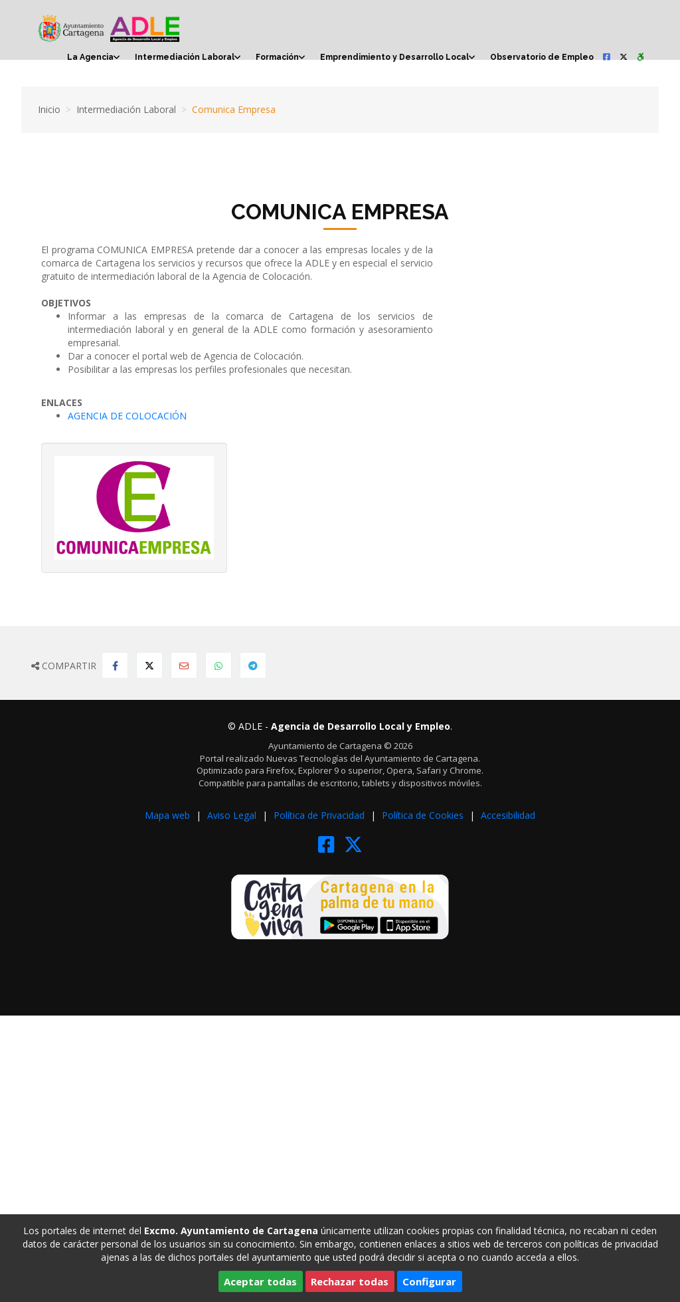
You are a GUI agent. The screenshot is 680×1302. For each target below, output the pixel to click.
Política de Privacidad (320, 815)
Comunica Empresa (234, 109)
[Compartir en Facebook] (115, 665)
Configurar (429, 1281)
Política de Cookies (424, 815)
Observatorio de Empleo (542, 57)
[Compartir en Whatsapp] (218, 665)
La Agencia (90, 57)
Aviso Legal (233, 815)
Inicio (49, 109)
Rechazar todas (349, 1281)
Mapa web (169, 815)
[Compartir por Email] (184, 665)
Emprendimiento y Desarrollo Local (394, 57)
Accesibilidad (508, 815)
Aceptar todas (260, 1281)
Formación (277, 57)
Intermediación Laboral (184, 57)
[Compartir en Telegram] (253, 665)
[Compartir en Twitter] (149, 665)
